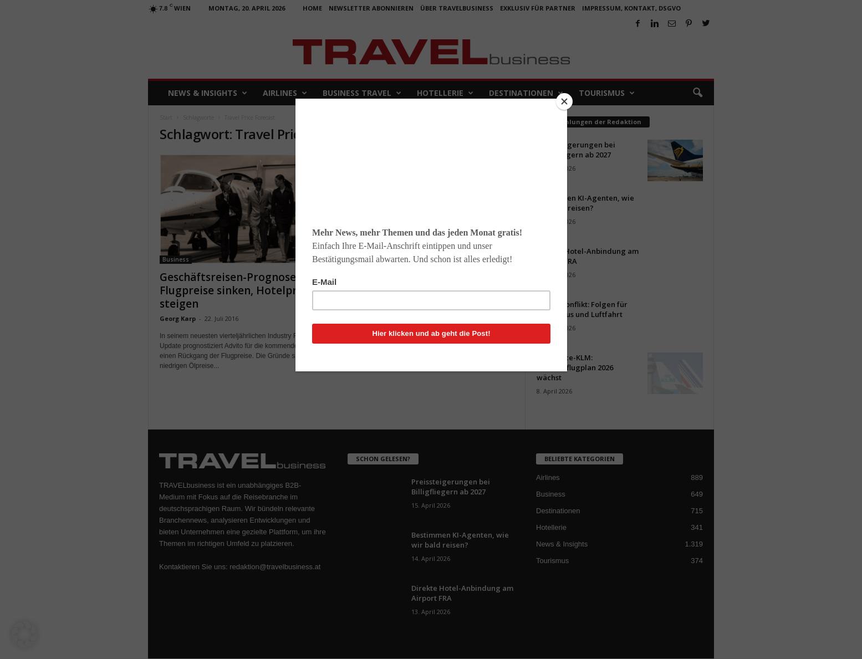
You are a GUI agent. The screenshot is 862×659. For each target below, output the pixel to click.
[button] (24, 634)
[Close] (564, 101)
